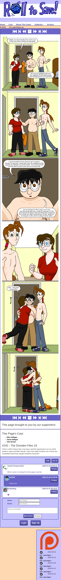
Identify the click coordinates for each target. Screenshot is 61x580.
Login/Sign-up (16, 27)
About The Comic (23, 25)
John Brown (11, 442)
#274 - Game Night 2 (45, 571)
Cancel (38, 516)
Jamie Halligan (12, 439)
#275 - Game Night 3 (45, 566)
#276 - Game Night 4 (45, 560)
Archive (50, 25)
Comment (28, 516)
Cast (11, 25)
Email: (9, 504)
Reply (54, 469)
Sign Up (55, 461)
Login (48, 461)
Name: (9, 500)
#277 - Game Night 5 (45, 555)
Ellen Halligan (12, 437)
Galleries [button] (39, 25)
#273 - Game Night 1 (45, 577)
